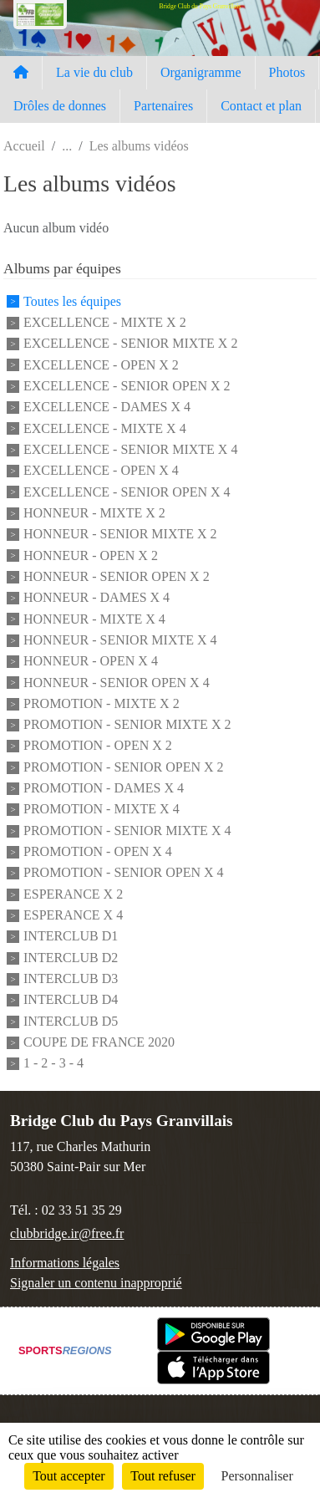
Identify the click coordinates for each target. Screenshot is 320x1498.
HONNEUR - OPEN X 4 (90, 662)
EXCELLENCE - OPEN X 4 (101, 471)
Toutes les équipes (72, 301)
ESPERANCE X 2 (73, 894)
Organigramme (200, 72)
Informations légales (64, 1263)
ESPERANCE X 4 (73, 915)
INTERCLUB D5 (70, 1021)
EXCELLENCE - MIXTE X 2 (104, 322)
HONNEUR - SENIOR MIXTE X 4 (120, 640)
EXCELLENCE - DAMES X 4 (106, 407)
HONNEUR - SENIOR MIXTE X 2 (120, 534)
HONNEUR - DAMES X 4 (96, 598)
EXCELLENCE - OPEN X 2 (101, 365)
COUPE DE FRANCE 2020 (99, 1042)
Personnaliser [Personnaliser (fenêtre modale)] (257, 1476)
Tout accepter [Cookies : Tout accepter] (68, 1476)
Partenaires (163, 106)
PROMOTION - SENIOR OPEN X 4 (123, 873)
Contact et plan (261, 106)
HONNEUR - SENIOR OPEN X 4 (116, 682)
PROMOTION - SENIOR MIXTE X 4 (127, 830)
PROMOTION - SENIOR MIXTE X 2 (127, 724)
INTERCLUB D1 (70, 937)
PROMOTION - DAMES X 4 (103, 788)
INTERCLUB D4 (70, 1000)
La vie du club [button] (94, 72)
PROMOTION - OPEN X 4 (97, 851)
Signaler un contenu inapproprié (96, 1283)
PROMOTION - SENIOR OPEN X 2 (123, 767)
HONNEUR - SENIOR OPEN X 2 (116, 576)
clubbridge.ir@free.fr (67, 1233)
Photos (287, 72)
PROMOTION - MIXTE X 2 (101, 703)
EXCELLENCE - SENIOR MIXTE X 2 (130, 344)
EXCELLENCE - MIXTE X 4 (104, 428)
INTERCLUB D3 (70, 978)
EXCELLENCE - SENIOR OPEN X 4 (127, 492)
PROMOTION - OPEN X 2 (97, 746)
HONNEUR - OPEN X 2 (90, 555)
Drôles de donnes (59, 106)
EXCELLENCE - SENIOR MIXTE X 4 (130, 449)
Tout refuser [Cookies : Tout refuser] (163, 1476)
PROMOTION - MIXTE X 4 (101, 809)
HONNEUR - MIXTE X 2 (94, 513)
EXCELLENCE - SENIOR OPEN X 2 (127, 386)
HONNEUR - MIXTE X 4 (94, 619)
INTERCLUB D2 (70, 957)
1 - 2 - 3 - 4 (53, 1064)
